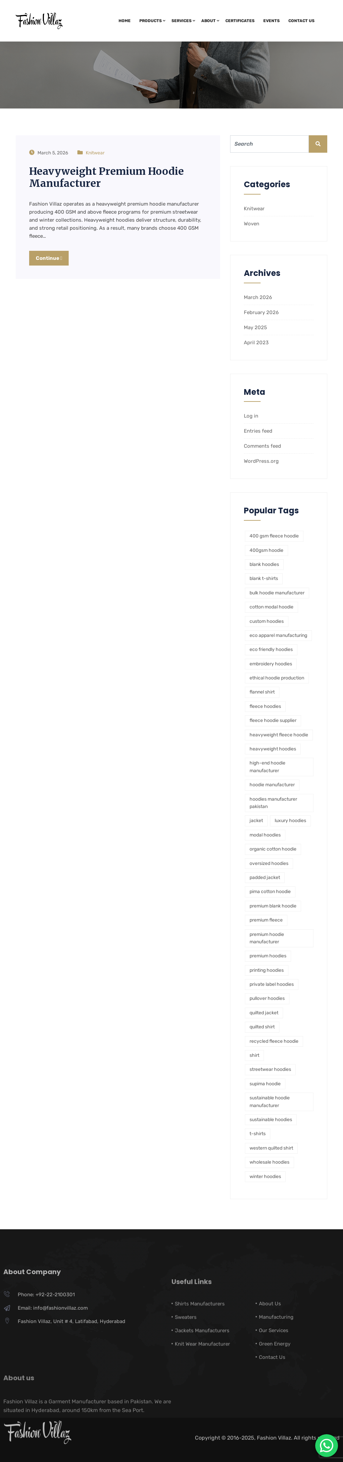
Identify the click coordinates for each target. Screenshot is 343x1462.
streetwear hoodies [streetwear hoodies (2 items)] (270, 1069)
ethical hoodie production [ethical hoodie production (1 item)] (277, 678)
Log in (251, 416)
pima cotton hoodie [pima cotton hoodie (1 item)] (270, 891)
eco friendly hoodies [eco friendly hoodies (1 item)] (271, 649)
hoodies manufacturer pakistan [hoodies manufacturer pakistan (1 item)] (273, 802)
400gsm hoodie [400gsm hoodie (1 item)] (266, 550)
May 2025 (255, 327)
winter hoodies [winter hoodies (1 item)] (265, 1176)
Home (125, 20)
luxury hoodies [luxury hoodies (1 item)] (290, 820)
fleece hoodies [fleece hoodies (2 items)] (265, 706)
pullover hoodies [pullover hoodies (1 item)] (267, 998)
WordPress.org (261, 461)
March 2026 (258, 297)
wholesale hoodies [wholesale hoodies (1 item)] (269, 1162)
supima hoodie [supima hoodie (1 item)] (265, 1084)
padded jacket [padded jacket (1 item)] (265, 877)
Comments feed (262, 446)
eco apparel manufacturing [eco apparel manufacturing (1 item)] (278, 635)
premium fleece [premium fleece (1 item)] (266, 920)
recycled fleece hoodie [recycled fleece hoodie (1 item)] (274, 1041)
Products (150, 20)
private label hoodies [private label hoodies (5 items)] (272, 984)
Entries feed (258, 431)
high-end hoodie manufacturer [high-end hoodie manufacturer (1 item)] (267, 766)
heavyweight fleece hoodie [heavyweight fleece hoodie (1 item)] (279, 735)
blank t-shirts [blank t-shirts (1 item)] (264, 578)
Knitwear (95, 153)
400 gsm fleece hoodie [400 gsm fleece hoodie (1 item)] (274, 536)
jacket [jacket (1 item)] (256, 820)
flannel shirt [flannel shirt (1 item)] (262, 692)
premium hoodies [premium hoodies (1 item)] (268, 956)
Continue (49, 258)
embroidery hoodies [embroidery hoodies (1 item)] (271, 664)
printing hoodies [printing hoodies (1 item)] (267, 970)
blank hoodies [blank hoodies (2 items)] (264, 564)
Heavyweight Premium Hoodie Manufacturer (106, 177)
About (208, 20)
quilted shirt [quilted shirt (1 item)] (262, 1027)
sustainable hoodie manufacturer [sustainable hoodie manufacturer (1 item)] (270, 1101)
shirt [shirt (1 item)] (254, 1055)
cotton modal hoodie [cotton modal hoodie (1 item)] (271, 607)
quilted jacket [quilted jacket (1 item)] (264, 1013)
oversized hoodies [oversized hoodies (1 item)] (269, 863)
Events (271, 20)
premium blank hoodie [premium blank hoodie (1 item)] (273, 906)
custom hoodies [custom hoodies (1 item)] (267, 621)
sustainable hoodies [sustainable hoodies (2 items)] (271, 1119)
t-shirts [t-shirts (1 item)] (258, 1134)
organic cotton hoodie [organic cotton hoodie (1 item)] (273, 849)
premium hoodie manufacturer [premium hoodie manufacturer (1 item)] (267, 938)
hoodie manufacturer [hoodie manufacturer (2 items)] (272, 785)
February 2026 (261, 312)
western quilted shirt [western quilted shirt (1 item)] (271, 1148)
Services (182, 20)
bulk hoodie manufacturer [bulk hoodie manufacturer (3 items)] (277, 593)
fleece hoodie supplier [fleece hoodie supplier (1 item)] (273, 720)
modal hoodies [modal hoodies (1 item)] (265, 835)
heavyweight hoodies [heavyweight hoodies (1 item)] (273, 749)
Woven (251, 224)
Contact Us (301, 20)
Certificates (240, 20)
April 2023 (256, 343)
